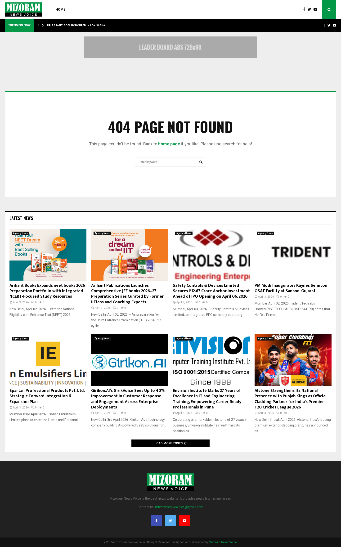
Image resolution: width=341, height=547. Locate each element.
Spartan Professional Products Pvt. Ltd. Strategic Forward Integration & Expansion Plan (47, 396)
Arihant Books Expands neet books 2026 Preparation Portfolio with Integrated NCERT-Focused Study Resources (47, 291)
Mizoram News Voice (223, 542)
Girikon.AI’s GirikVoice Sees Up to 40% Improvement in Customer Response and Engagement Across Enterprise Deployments (128, 399)
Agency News (20, 233)
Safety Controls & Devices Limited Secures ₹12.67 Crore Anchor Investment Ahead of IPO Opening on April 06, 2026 (211, 291)
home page (169, 143)
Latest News (21, 218)
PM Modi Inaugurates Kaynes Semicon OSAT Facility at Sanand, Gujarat (291, 288)
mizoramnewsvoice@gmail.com (179, 507)
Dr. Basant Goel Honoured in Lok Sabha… (77, 25)
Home (60, 9)
